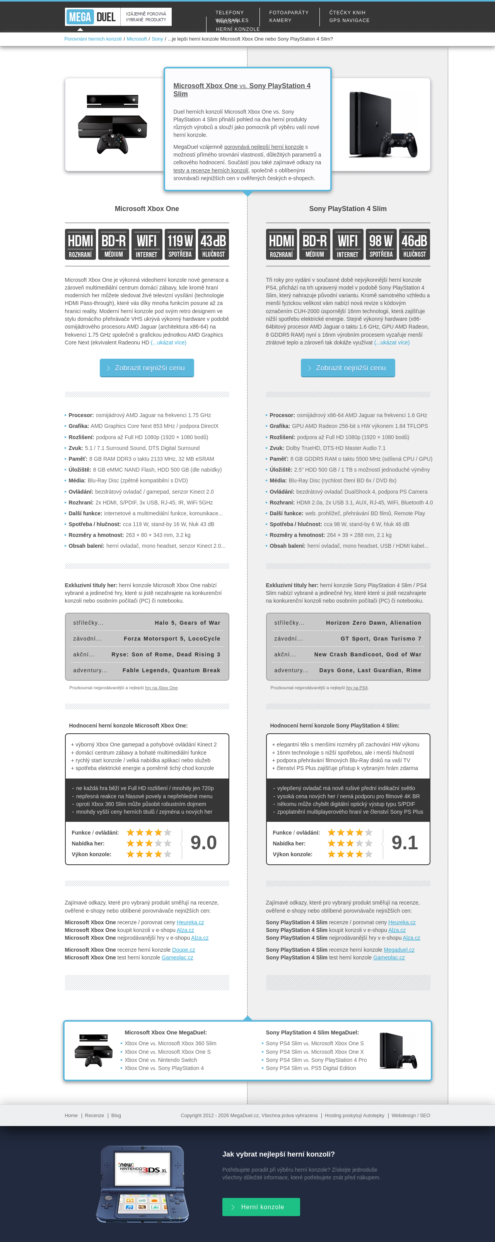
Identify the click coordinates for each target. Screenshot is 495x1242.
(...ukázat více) (168, 342)
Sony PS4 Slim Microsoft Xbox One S (315, 1043)
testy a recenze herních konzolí (211, 170)
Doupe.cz (183, 950)
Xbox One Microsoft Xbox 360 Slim (171, 1043)
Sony (157, 39)
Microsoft (137, 39)
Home (71, 1115)
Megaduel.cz (399, 950)
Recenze (94, 1115)
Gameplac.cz (177, 957)
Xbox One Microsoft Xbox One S (168, 1052)
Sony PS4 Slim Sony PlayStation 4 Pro (316, 1060)
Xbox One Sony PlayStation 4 (164, 1068)
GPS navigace (349, 20)
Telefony (230, 12)
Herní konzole (238, 29)
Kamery (281, 20)
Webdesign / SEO (411, 1115)
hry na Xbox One (161, 687)
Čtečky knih (347, 12)
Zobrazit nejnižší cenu (146, 368)
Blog (116, 1115)
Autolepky (373, 1115)
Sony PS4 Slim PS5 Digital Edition (311, 1068)
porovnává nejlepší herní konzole (264, 147)
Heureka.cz (190, 922)
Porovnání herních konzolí (93, 39)
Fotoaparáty (289, 12)
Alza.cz (185, 930)
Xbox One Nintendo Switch (161, 1060)
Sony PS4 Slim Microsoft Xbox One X (315, 1052)
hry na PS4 (356, 687)
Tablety (228, 21)
